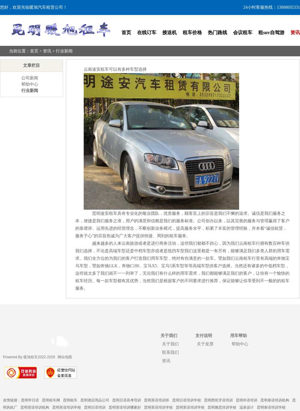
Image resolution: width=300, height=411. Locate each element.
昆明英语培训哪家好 (125, 407)
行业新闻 (64, 51)
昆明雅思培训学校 (222, 407)
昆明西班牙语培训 (218, 400)
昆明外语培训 (246, 400)
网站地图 (65, 357)
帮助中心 (29, 84)
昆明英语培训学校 (66, 407)
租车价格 (192, 32)
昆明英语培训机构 (34, 407)
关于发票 (205, 344)
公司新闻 (29, 78)
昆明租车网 (51, 400)
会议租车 (242, 32)
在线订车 (146, 32)
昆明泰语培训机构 (274, 400)
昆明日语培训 (95, 407)
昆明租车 (70, 400)
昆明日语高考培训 (126, 400)
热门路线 (217, 32)
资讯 (295, 32)
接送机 (169, 32)
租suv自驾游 (271, 32)
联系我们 (170, 352)
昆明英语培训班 (156, 400)
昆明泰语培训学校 (271, 407)
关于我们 (170, 344)
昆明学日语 (30, 400)
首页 (126, 32)
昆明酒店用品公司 (94, 400)
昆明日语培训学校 (186, 400)
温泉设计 (246, 407)
